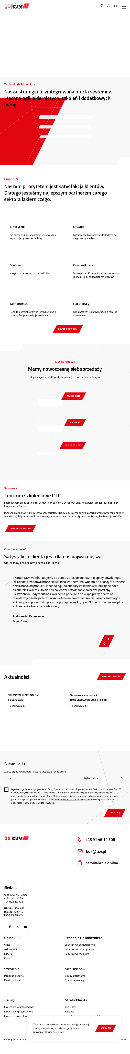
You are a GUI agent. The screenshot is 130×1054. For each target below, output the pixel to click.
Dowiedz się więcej (54, 1032)
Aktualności (10, 949)
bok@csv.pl (91, 851)
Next (108, 639)
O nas (7, 944)
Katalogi (69, 1011)
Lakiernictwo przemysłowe (79, 949)
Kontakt (8, 958)
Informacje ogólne (14, 976)
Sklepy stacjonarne (75, 976)
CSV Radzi (70, 1007)
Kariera (8, 954)
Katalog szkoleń (12, 980)
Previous (104, 643)
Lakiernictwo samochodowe (80, 944)
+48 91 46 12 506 (96, 839)
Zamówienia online (97, 863)
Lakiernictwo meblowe (77, 954)
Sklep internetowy (74, 980)
